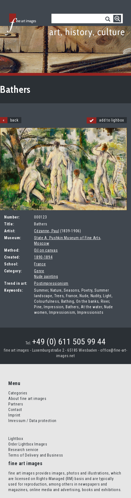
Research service (23, 449)
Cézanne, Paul (46, 231)
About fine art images (27, 398)
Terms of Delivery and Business (35, 455)
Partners (15, 404)
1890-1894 (43, 257)
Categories (17, 393)
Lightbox (15, 438)
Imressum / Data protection (32, 420)
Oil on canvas (46, 250)
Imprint (14, 415)
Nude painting (46, 276)
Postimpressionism (51, 283)
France (40, 264)
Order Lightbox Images (27, 444)
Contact (15, 409)
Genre (39, 271)
